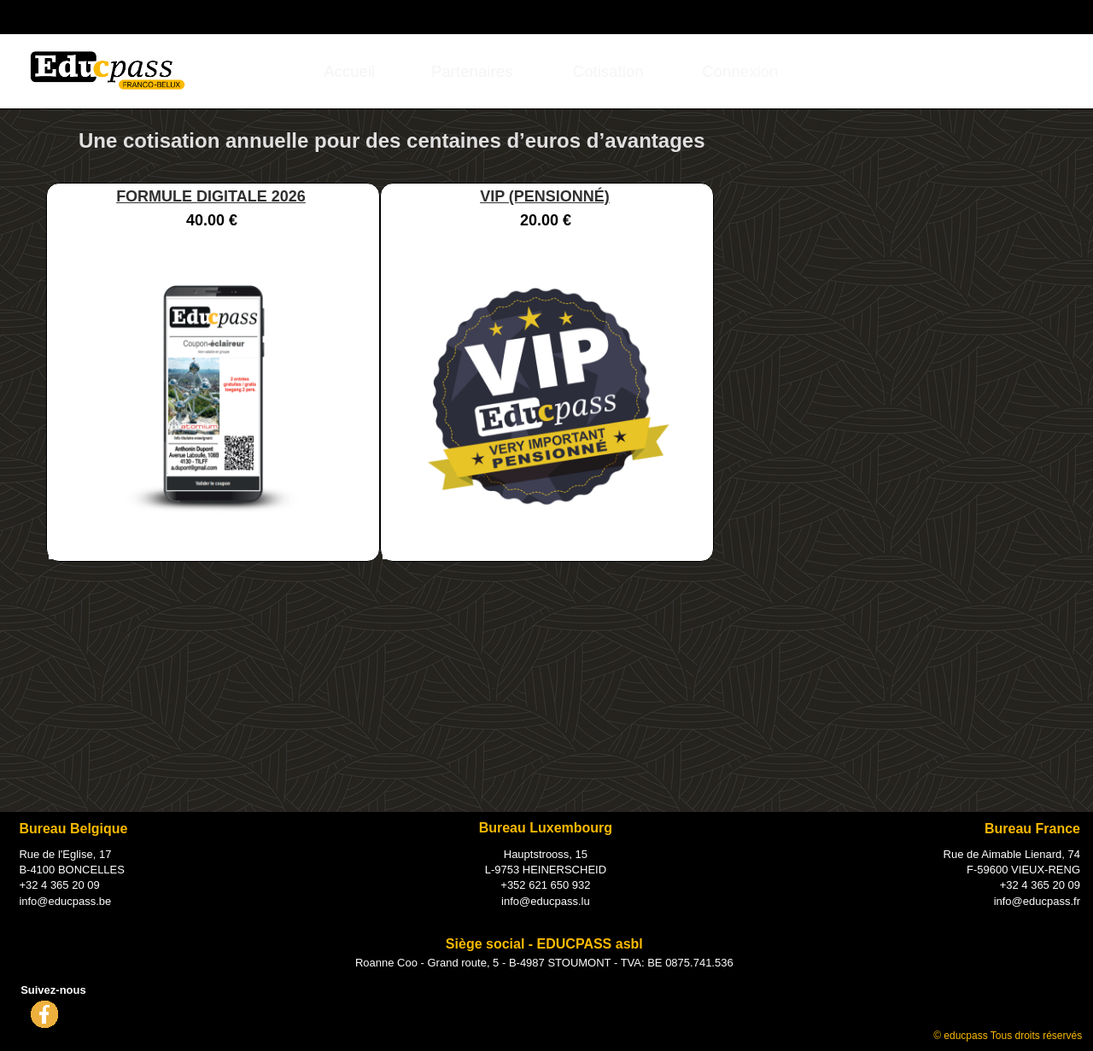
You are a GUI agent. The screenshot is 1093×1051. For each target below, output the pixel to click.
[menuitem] (349, 71)
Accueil (349, 71)
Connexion (976, 15)
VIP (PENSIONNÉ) (545, 196)
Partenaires (471, 71)
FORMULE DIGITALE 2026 (211, 196)
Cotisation (608, 71)
